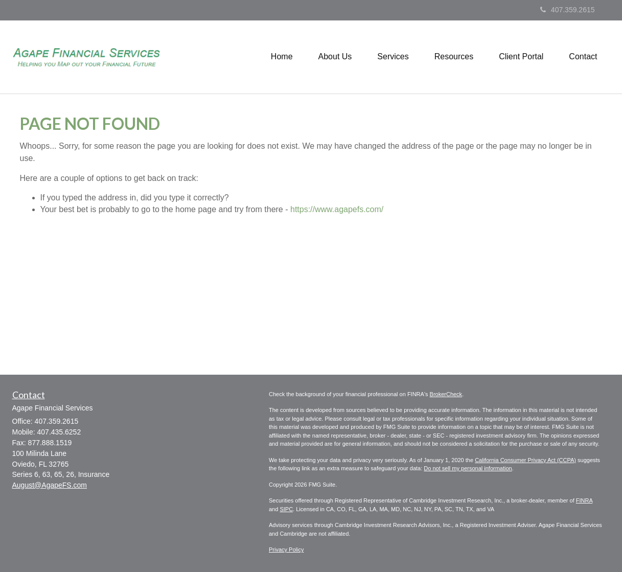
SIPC (286, 509)
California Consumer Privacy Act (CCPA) (525, 460)
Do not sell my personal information (468, 468)
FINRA (584, 500)
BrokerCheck (446, 394)
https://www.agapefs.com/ (336, 209)
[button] (335, 56)
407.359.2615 (567, 10)
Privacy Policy (286, 549)
